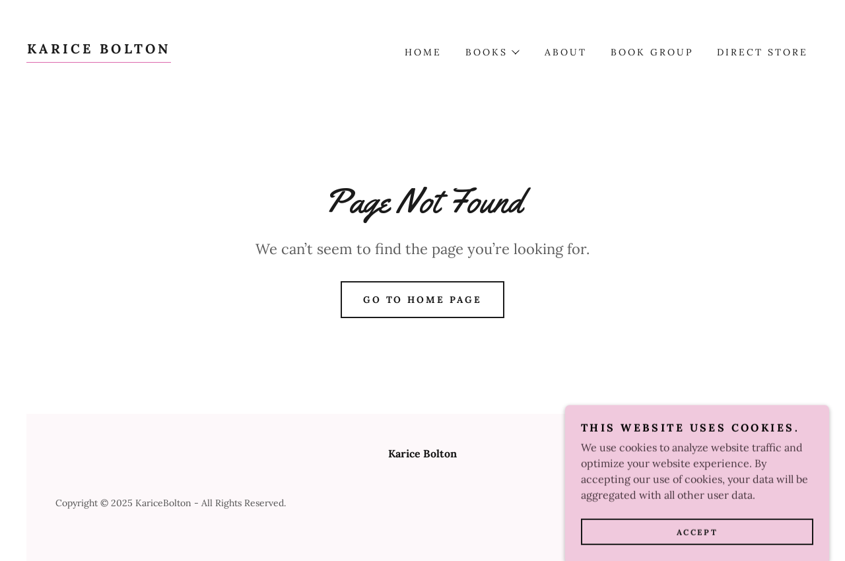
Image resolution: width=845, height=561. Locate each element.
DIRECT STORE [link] (762, 52)
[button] (492, 52)
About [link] (566, 52)
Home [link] (423, 52)
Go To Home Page (423, 300)
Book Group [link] (652, 52)
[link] (98, 49)
